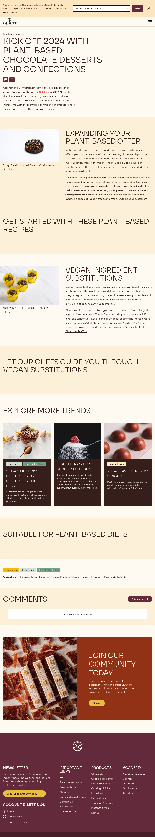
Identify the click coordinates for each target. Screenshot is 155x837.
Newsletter (66, 806)
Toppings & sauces (102, 802)
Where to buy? (68, 811)
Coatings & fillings (102, 788)
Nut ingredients (100, 783)
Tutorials (128, 793)
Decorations (98, 798)
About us (65, 792)
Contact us (66, 801)
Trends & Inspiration (13, 34)
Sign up (96, 703)
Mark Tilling (99, 322)
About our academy (134, 773)
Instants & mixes (101, 807)
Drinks (95, 812)
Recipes (64, 777)
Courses (127, 778)
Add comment (140, 598)
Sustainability (68, 787)
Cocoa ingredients (102, 778)
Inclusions (97, 793)
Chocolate (97, 773)
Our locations (131, 788)
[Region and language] (101, 8)
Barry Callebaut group (73, 796)
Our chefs (128, 783)
